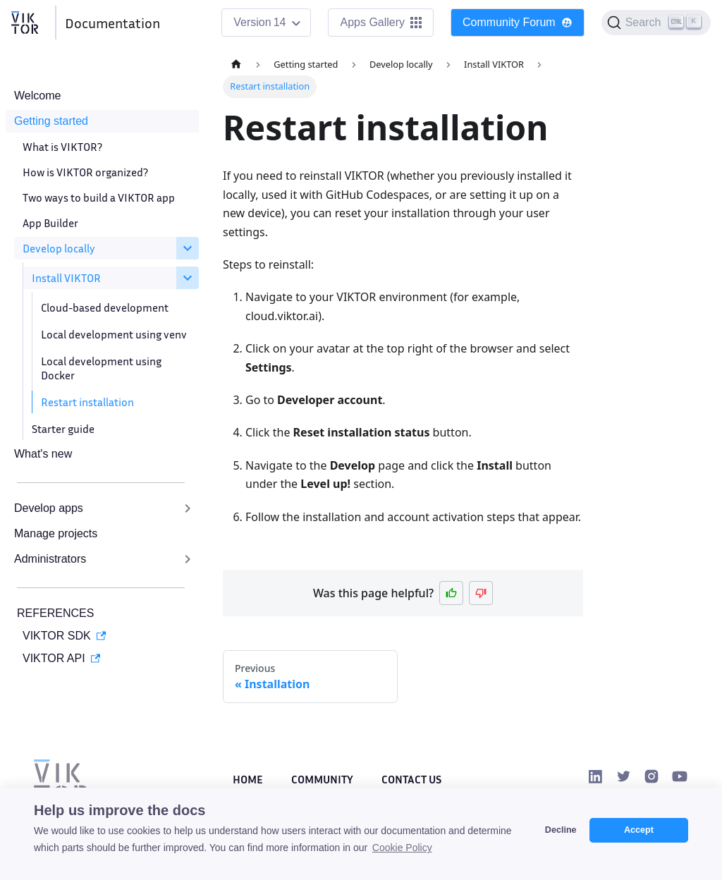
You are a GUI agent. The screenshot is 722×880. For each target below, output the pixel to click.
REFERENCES (55, 613)
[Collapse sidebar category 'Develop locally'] (187, 248)
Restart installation (87, 402)
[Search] (656, 22)
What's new (43, 454)
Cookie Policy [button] (402, 847)
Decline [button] (561, 830)
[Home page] (236, 64)
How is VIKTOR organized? (85, 172)
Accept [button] (639, 830)
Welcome (37, 96)
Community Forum (518, 22)
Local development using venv (114, 334)
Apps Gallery (381, 22)
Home (248, 779)
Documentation (112, 22)
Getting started (51, 121)
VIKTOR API (54, 658)
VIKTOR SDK (57, 636)
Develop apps (48, 508)
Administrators (50, 559)
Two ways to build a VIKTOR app (99, 197)
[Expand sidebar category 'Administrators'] (187, 559)
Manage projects (55, 533)
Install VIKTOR (66, 278)
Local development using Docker (101, 368)
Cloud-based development (105, 307)
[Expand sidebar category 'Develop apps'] (187, 508)
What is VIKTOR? (62, 147)
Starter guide (63, 429)
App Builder (50, 223)
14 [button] (280, 22)
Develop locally (59, 248)
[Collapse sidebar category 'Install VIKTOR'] (187, 278)
